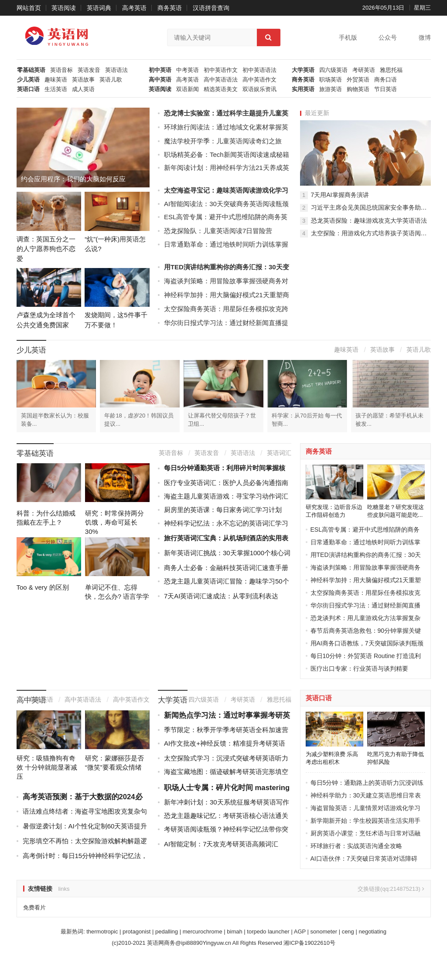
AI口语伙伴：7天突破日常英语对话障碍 (364, 858)
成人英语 (83, 89)
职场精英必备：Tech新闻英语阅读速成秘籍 (226, 154)
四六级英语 (333, 70)
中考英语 (187, 70)
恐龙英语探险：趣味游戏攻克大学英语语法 (369, 220)
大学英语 (303, 70)
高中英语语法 (221, 80)
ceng (348, 931)
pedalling (166, 931)
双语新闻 (187, 89)
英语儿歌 (110, 80)
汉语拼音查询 (211, 7)
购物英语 (358, 89)
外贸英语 (358, 80)
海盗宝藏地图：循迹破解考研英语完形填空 (226, 771)
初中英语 (160, 70)
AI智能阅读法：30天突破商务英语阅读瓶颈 (226, 203)
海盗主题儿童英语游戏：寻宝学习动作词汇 (226, 496)
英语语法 (116, 70)
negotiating (372, 931)
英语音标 (61, 70)
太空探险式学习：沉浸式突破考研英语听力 (226, 758)
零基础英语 (31, 70)
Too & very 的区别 (43, 587)
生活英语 (55, 89)
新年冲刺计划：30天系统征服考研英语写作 (226, 802)
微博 (425, 37)
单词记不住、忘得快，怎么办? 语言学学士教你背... (117, 596)
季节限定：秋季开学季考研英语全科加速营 (226, 729)
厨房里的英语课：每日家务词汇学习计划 (223, 509)
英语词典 (99, 7)
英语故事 (83, 80)
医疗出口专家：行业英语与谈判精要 (359, 668)
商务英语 (169, 7)
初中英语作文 (221, 70)
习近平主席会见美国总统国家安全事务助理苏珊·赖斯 (371, 207)
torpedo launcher (268, 931)
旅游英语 (330, 89)
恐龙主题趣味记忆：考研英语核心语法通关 (226, 815)
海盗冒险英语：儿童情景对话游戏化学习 (365, 807)
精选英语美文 (221, 89)
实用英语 (303, 89)
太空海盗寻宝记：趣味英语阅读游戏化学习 (226, 190)
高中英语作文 (259, 80)
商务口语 (385, 80)
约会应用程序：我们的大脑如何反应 (73, 179)
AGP (300, 931)
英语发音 (89, 70)
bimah (234, 931)
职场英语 (330, 80)
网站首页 (29, 7)
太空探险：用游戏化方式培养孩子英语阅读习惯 (371, 233)
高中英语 (160, 80)
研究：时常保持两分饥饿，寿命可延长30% (114, 522)
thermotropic (102, 931)
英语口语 (28, 89)
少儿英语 (28, 80)
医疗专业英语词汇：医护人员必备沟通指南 (226, 482)
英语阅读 (63, 7)
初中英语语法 (259, 70)
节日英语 (385, 89)
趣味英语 (55, 80)
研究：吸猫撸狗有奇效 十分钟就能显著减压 (47, 767)
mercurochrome (202, 931)
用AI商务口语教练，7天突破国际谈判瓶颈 (367, 643)
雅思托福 (391, 70)
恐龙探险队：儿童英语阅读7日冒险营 (218, 230)
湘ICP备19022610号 (309, 943)
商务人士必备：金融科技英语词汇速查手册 (226, 567)
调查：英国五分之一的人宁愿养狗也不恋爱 (46, 248)
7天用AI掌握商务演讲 (340, 194)
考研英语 (363, 70)
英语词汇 (279, 452)
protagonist (136, 931)
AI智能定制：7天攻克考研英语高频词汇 (221, 844)
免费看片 (34, 907)
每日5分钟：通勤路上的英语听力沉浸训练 (367, 782)
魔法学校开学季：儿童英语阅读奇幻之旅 (223, 141)
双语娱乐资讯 (259, 89)
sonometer (324, 931)
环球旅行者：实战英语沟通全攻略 (356, 845)
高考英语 (134, 7)
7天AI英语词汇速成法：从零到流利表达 (221, 596)
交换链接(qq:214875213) (391, 889)
